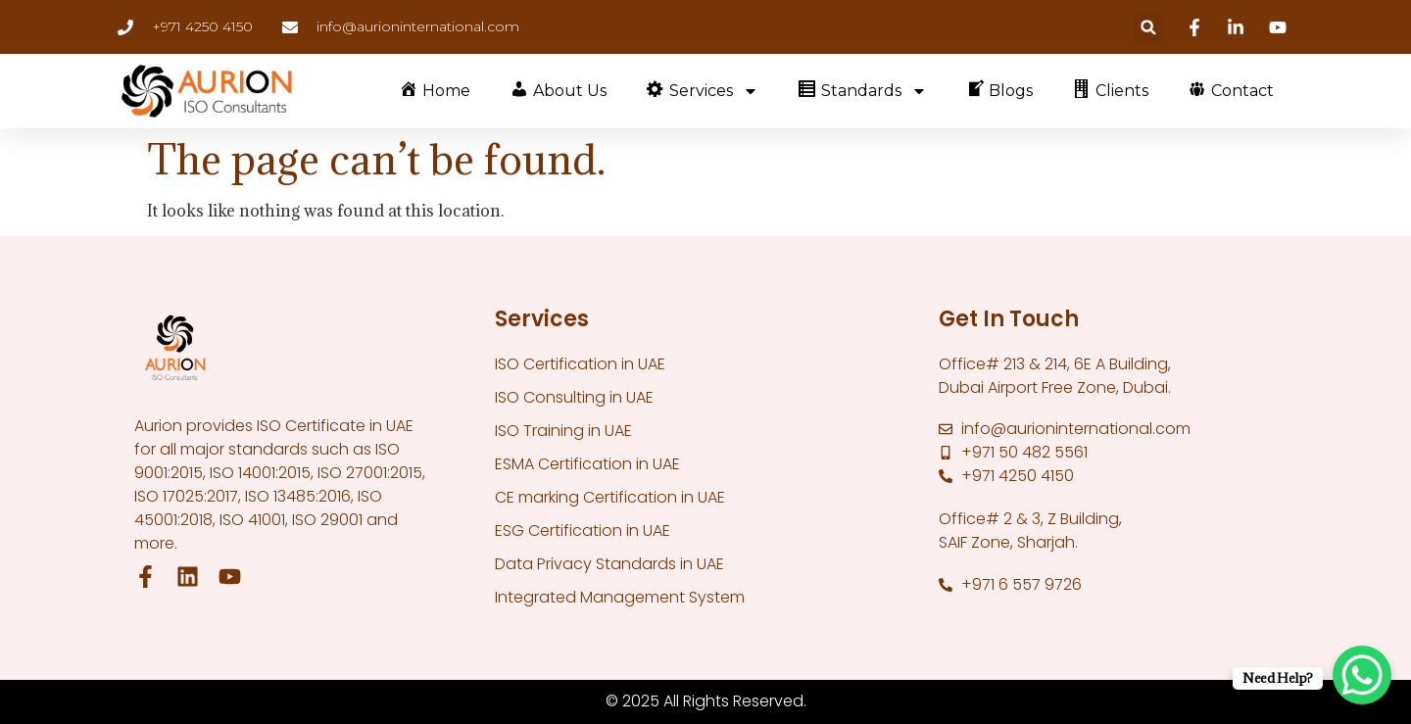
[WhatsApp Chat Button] (1362, 675)
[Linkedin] (1238, 27)
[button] (1149, 27)
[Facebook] (1197, 27)
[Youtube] (1280, 27)
